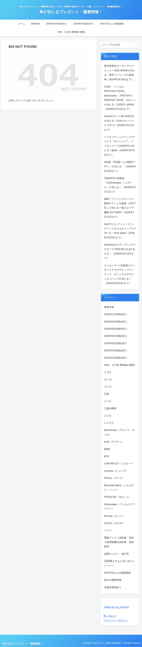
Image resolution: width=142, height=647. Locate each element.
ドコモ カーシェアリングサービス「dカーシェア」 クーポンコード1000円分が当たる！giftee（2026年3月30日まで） (119, 146)
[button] (136, 44)
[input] (120, 45)
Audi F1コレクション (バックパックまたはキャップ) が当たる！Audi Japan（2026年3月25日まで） (119, 231)
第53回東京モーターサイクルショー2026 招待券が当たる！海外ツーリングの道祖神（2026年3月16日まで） (119, 73)
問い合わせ (109, 616)
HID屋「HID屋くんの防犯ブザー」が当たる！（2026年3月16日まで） (120, 166)
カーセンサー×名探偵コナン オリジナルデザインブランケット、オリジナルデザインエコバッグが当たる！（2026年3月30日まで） (119, 274)
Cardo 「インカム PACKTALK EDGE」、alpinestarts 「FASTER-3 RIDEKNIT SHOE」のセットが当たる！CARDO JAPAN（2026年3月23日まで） (120, 97)
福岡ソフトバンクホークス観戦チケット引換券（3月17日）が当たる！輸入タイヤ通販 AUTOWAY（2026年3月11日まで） (120, 208)
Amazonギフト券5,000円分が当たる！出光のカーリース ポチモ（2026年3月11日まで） (119, 123)
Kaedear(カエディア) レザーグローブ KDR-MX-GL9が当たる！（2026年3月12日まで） (120, 251)
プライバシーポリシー (115, 620)
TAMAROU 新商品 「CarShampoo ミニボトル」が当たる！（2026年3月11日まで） (120, 185)
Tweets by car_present (116, 607)
